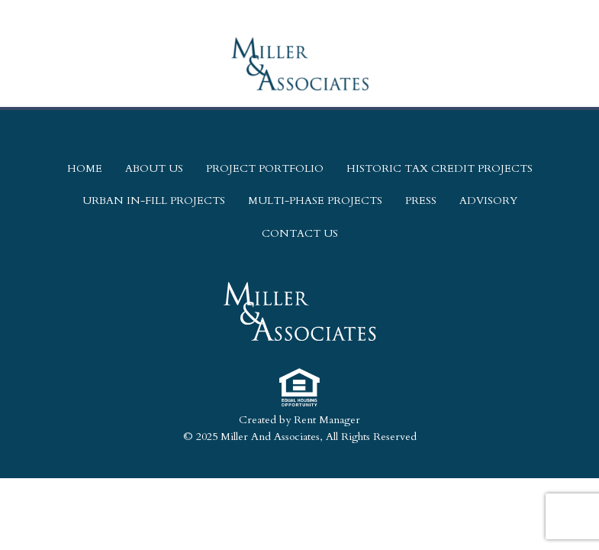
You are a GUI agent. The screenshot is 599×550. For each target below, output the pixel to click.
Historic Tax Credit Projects (439, 168)
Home (84, 168)
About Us (154, 168)
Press (420, 200)
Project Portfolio (265, 168)
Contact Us (300, 233)
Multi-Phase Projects (315, 200)
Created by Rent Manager (299, 419)
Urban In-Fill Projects (153, 200)
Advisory (488, 200)
